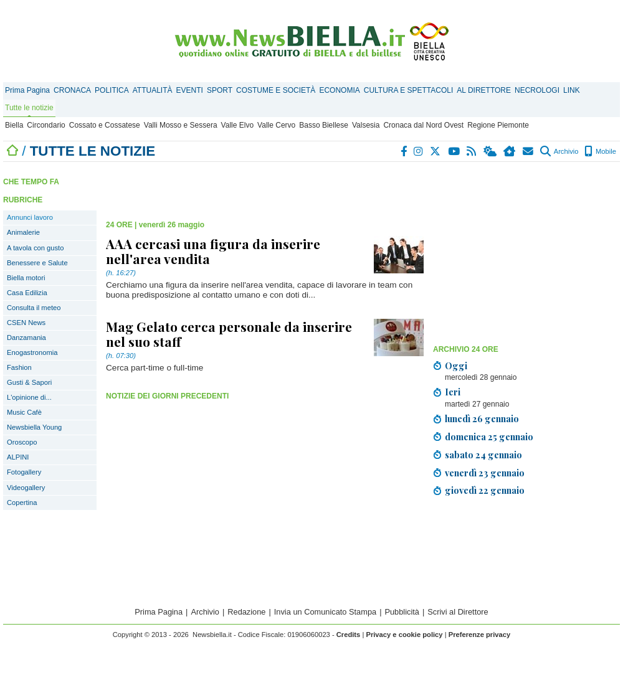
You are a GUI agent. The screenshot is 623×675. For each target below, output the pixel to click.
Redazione (246, 611)
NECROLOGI (537, 90)
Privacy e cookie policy (404, 634)
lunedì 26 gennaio (482, 418)
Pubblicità (401, 611)
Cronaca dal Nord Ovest (423, 125)
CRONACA (72, 90)
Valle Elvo (237, 125)
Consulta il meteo (33, 307)
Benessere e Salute (37, 263)
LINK (571, 90)
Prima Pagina (27, 90)
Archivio (559, 151)
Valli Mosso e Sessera (180, 125)
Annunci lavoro (30, 217)
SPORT (219, 90)
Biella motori (26, 277)
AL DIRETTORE (484, 90)
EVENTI (189, 90)
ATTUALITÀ (153, 90)
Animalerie (23, 232)
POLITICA (112, 90)
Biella (14, 125)
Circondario (46, 125)
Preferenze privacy (480, 634)
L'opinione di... (29, 397)
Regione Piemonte (498, 125)
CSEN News (26, 322)
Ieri (452, 391)
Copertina (22, 502)
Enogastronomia (32, 352)
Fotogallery (24, 472)
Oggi (456, 365)
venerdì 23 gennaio (485, 472)
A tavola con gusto (35, 248)
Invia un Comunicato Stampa (325, 611)
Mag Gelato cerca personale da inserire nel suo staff (229, 334)
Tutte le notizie (29, 107)
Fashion (19, 367)
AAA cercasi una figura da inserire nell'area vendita (213, 251)
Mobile (600, 151)
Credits (348, 634)
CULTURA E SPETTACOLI (409, 90)
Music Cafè (24, 412)
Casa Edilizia (27, 292)
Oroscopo (22, 442)
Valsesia (365, 125)
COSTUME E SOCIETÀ (275, 90)
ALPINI (18, 457)
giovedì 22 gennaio (485, 490)
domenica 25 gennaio (489, 436)
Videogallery (26, 487)
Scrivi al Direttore (457, 611)
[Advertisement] (251, 186)
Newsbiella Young (34, 427)
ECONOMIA (339, 90)
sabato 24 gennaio (483, 454)
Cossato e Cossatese (104, 125)
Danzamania (26, 337)
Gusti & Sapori (29, 382)
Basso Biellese (323, 125)
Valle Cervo (276, 125)
